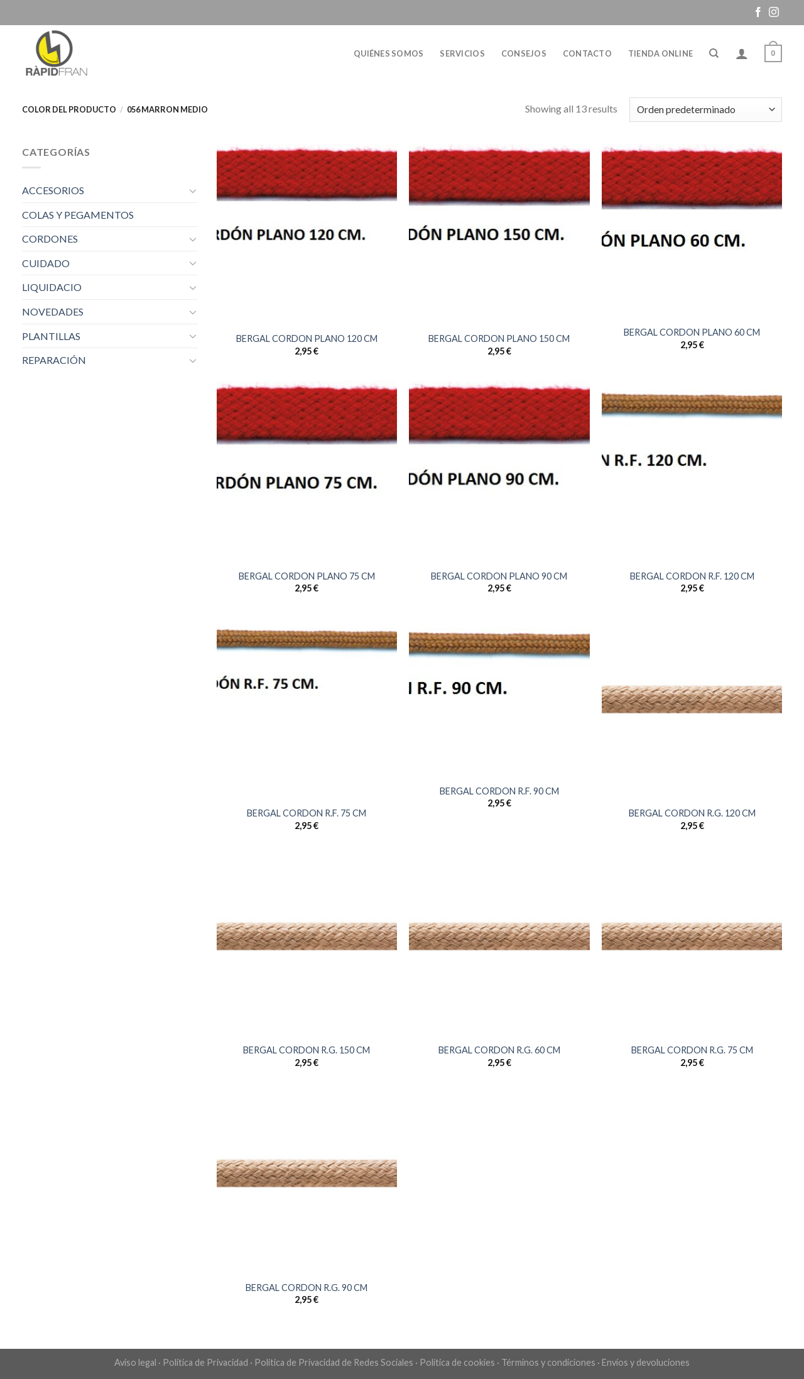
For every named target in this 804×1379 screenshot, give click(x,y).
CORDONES (50, 238)
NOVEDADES (53, 311)
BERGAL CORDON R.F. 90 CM (499, 791)
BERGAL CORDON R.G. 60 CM (499, 1050)
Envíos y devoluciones (646, 1362)
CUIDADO (46, 263)
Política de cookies (457, 1362)
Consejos (523, 53)
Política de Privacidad (205, 1362)
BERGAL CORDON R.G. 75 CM (692, 1050)
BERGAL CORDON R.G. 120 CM (692, 813)
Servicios (462, 53)
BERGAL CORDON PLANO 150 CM (499, 338)
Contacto (587, 53)
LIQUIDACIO (52, 287)
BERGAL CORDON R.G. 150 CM (306, 1050)
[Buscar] (714, 53)
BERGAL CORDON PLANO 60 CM (692, 332)
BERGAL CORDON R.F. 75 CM (306, 813)
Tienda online (660, 53)
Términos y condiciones (548, 1362)
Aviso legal (135, 1362)
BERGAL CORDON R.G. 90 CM (306, 1287)
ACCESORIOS (53, 190)
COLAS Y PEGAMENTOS (78, 215)
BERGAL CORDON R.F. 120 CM (692, 576)
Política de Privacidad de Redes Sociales (333, 1362)
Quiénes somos (388, 53)
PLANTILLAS (51, 336)
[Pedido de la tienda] (705, 109)
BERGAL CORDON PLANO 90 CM (499, 576)
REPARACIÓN (54, 360)
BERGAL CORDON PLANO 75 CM (307, 576)
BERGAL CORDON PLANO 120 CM (307, 338)
